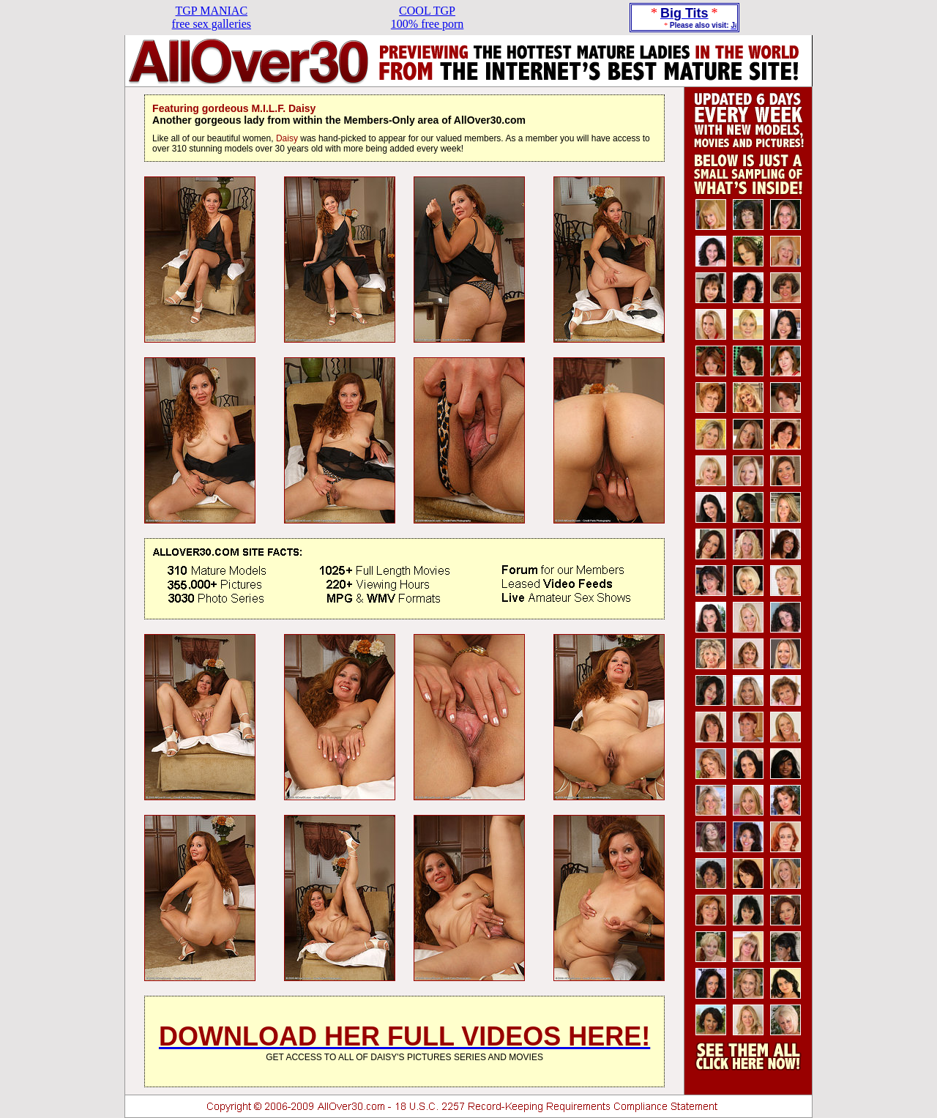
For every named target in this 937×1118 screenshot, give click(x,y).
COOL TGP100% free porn (427, 17)
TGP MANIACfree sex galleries (211, 17)
